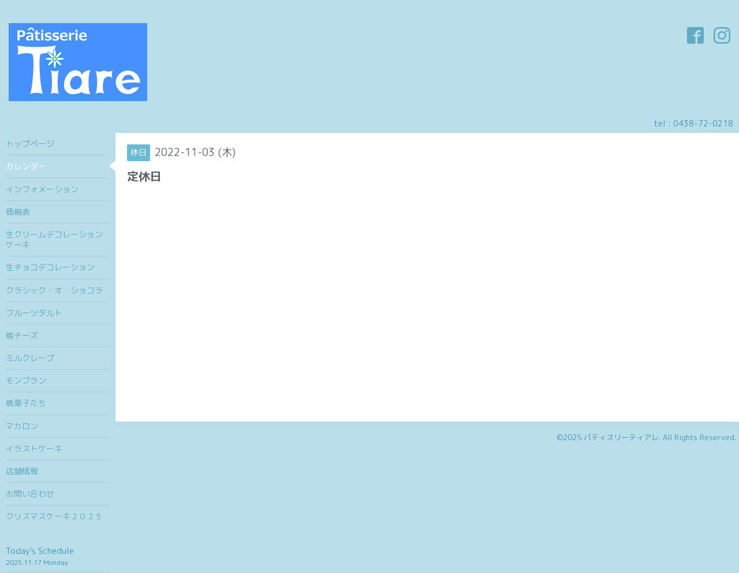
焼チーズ (22, 335)
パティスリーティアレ (621, 437)
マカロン (22, 426)
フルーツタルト (34, 312)
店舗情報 (22, 471)
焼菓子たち (26, 402)
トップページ (30, 143)
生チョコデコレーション (50, 267)
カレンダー (26, 166)
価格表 (18, 211)
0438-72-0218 (703, 123)
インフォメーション (42, 189)
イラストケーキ (34, 448)
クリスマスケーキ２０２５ (54, 516)
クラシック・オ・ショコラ (54, 290)
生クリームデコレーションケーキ (54, 239)
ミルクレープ (30, 357)
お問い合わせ (30, 493)
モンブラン (26, 380)
